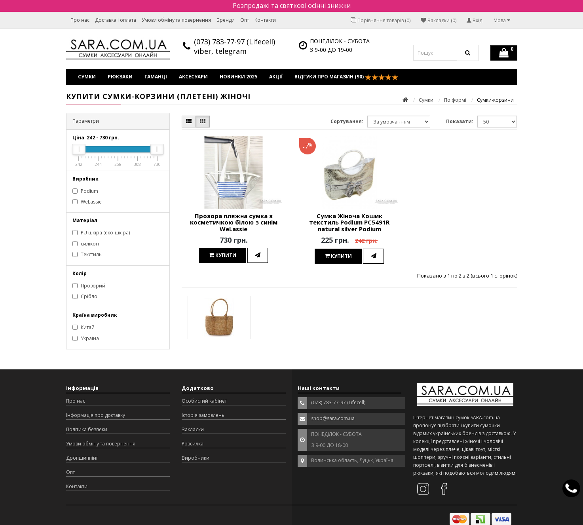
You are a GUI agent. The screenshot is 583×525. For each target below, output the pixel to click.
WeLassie (87, 201)
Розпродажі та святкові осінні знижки (292, 5)
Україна (85, 338)
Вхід (474, 20)
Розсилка (192, 443)
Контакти (265, 20)
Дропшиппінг (82, 458)
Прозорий (88, 285)
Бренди (225, 20)
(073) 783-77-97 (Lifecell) (234, 41)
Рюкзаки (120, 76)
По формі (455, 100)
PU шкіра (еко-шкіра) (101, 232)
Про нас (79, 20)
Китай (83, 327)
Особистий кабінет (204, 401)
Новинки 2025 (238, 76)
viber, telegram (220, 51)
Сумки (87, 76)
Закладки (193, 429)
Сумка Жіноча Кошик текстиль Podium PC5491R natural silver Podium (349, 222)
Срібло (84, 296)
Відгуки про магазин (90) (346, 76)
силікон (85, 243)
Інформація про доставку (95, 415)
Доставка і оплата (115, 20)
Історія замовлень (203, 415)
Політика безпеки (86, 429)
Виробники (195, 458)
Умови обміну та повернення (176, 20)
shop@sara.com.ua (333, 418)
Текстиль (87, 254)
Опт (244, 20)
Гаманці (155, 76)
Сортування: (346, 121)
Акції (276, 76)
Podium (85, 191)
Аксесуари (193, 76)
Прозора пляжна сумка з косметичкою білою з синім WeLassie (233, 222)
